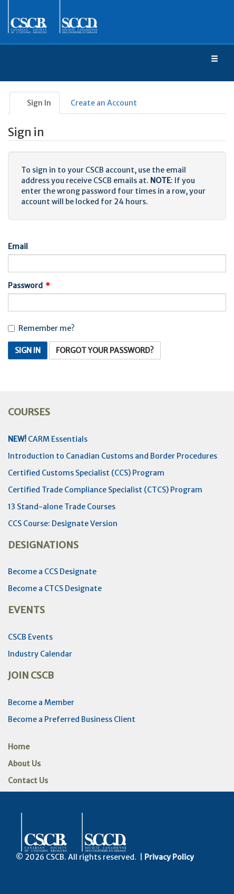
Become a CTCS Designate (55, 588)
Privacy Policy (169, 857)
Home (19, 747)
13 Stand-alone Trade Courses (61, 506)
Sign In (34, 103)
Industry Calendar (40, 654)
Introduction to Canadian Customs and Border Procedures (112, 456)
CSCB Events (30, 637)
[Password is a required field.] (117, 302)
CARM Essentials (47, 439)
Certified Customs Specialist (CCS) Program (86, 473)
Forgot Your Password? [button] (105, 350)
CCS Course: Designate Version (63, 523)
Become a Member (41, 702)
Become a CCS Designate (52, 571)
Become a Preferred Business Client (71, 719)
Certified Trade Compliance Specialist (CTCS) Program (105, 489)
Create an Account (104, 103)
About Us (24, 763)
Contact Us (28, 780)
